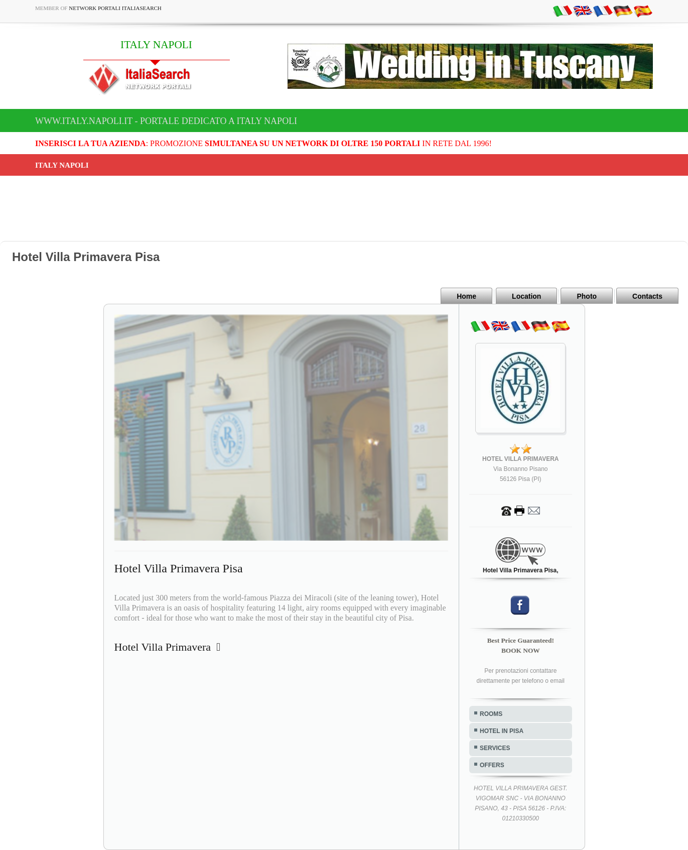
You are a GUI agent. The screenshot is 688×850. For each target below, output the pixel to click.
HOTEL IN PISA (501, 731)
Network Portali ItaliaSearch (115, 8)
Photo (587, 296)
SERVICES (495, 748)
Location (526, 296)
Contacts (647, 296)
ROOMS (491, 713)
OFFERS (492, 765)
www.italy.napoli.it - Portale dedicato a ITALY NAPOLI (166, 121)
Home (466, 296)
